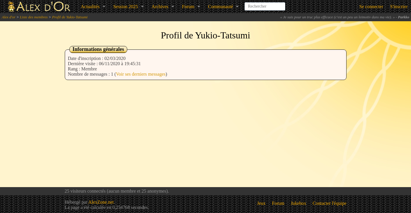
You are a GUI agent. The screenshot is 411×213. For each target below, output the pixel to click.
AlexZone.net (101, 202)
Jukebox (298, 203)
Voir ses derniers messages (141, 74)
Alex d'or (8, 17)
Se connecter (371, 6)
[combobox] (265, 4)
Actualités (90, 6)
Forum (188, 6)
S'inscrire (399, 6)
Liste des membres (34, 17)
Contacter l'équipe (329, 203)
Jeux (261, 203)
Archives (160, 6)
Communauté (220, 6)
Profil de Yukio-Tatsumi (69, 17)
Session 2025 (125, 6)
